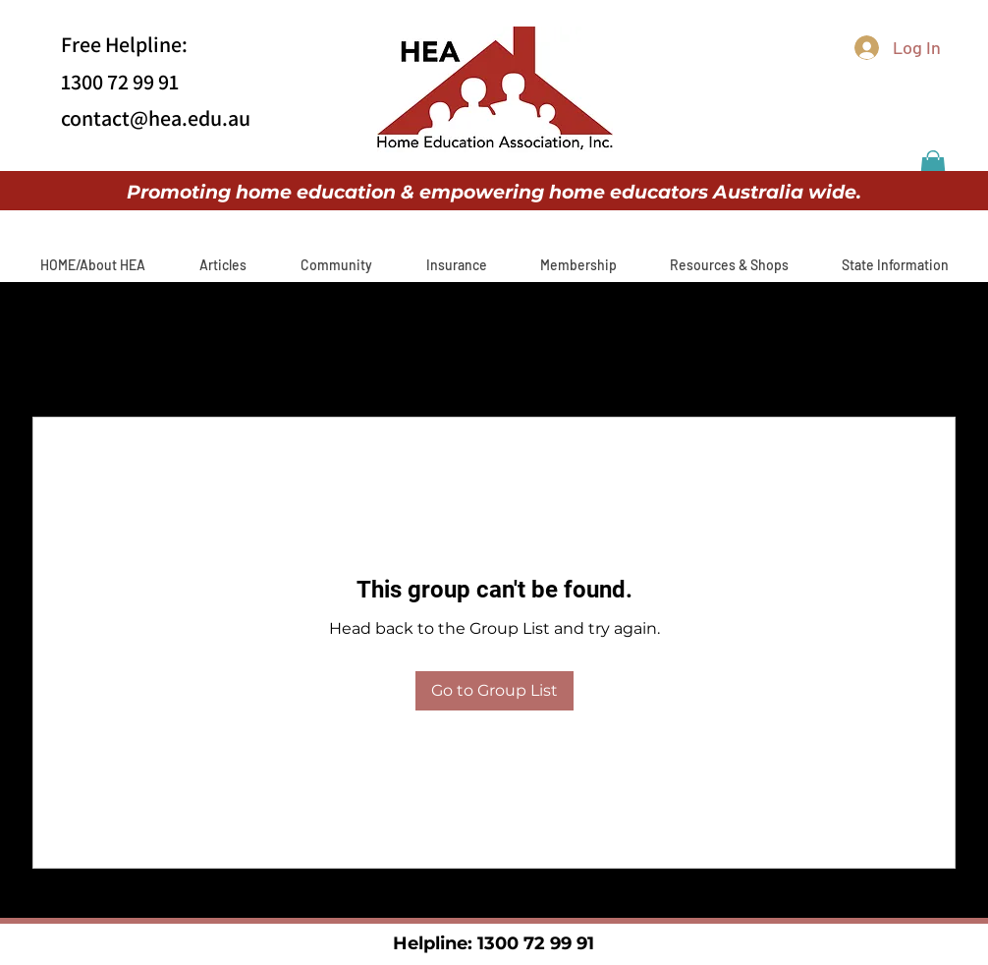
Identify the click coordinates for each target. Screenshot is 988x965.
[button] (933, 166)
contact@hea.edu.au (155, 118)
